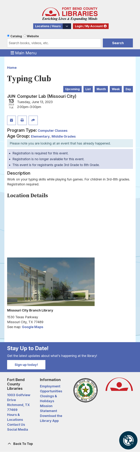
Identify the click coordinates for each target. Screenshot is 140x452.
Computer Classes (52, 130)
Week (116, 89)
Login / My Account (89, 26)
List (88, 89)
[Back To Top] (70, 443)
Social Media (17, 429)
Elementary (40, 136)
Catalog (16, 36)
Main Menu (24, 52)
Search (118, 43)
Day (128, 89)
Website (33, 36)
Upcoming (72, 89)
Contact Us (16, 424)
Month (101, 89)
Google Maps (32, 327)
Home (12, 68)
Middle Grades (64, 136)
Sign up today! (26, 365)
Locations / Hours (48, 26)
